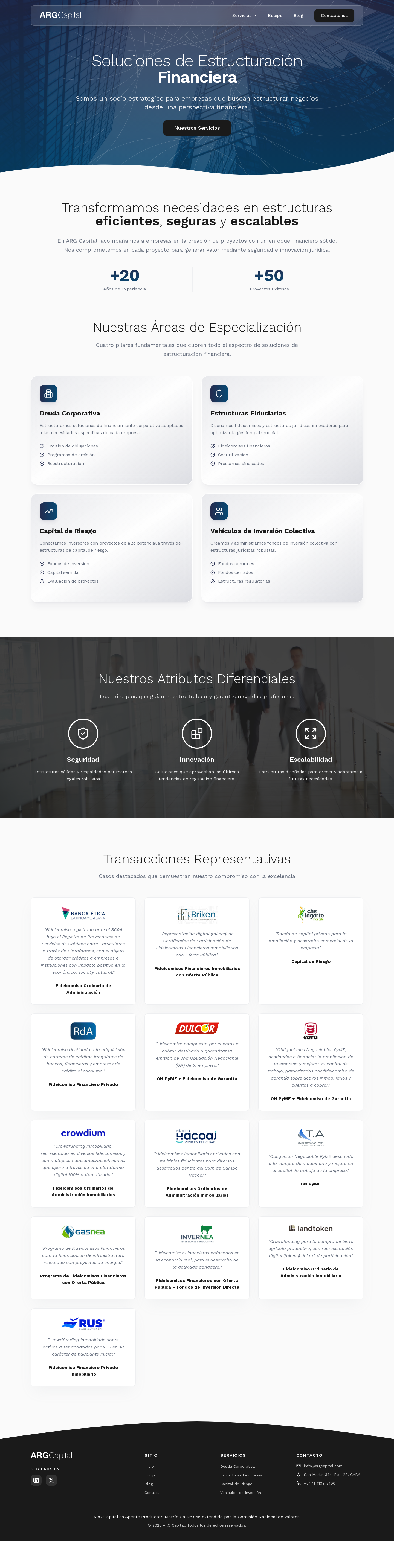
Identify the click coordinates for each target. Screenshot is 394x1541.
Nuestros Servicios (197, 128)
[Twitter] (51, 1480)
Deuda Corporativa (237, 1466)
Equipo (275, 15)
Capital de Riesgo (236, 1484)
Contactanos (334, 15)
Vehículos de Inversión (240, 1492)
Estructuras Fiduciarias (241, 1475)
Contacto (153, 1492)
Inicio (149, 1466)
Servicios (244, 15)
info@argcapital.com (323, 1466)
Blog (298, 15)
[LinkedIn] (36, 1480)
